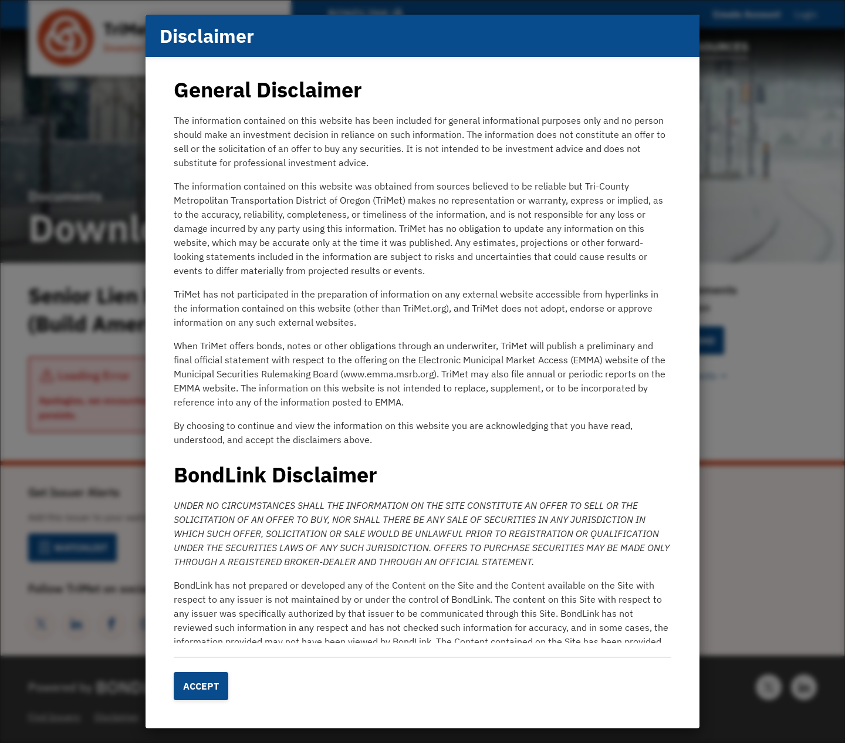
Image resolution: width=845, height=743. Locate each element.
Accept (201, 686)
